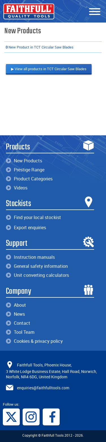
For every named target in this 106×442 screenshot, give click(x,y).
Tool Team (20, 332)
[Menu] (95, 11)
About (16, 305)
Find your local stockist (33, 217)
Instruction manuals (30, 257)
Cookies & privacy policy (34, 341)
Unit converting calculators (37, 275)
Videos (16, 188)
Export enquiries (26, 227)
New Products (24, 161)
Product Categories (29, 179)
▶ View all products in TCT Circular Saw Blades (48, 68)
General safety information (37, 266)
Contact (18, 323)
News (15, 314)
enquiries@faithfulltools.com (43, 387)
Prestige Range (25, 170)
